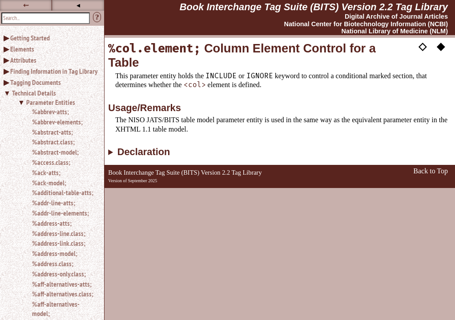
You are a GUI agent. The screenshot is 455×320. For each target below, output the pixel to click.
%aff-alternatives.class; (62, 293)
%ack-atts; (46, 172)
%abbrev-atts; (50, 111)
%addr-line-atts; (53, 202)
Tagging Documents (35, 82)
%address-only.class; (59, 273)
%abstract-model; (55, 152)
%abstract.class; (53, 141)
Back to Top (430, 171)
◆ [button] (441, 46)
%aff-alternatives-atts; (62, 284)
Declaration (143, 152)
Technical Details (34, 92)
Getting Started (30, 37)
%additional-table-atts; (62, 192)
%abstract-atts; (52, 132)
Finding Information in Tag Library (53, 71)
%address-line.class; (58, 233)
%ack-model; (49, 182)
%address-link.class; (58, 243)
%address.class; (52, 263)
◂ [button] (78, 5)
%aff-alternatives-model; (56, 309)
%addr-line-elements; (60, 212)
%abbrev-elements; (57, 121)
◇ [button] (423, 46)
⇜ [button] (26, 5)
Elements (22, 48)
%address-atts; (52, 223)
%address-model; (54, 253)
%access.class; (51, 162)
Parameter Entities (50, 102)
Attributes (23, 60)
